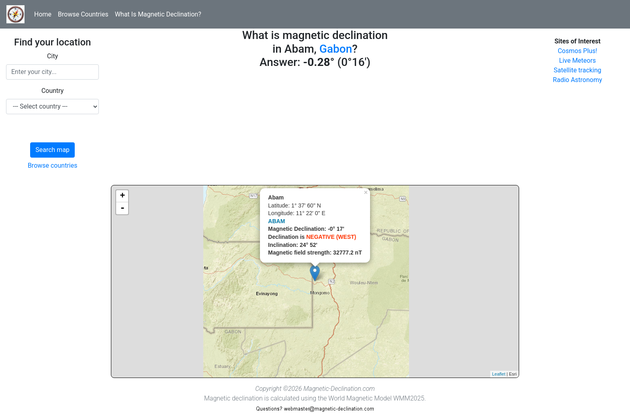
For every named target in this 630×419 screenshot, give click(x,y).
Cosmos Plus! (577, 51)
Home (42, 14)
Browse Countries (83, 14)
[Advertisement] (315, 128)
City (52, 56)
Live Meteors (577, 60)
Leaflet (498, 374)
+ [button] (122, 196)
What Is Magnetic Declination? (158, 14)
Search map (52, 150)
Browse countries (53, 165)
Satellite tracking (577, 70)
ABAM (276, 221)
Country (52, 90)
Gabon (335, 48)
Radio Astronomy (577, 80)
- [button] (122, 208)
